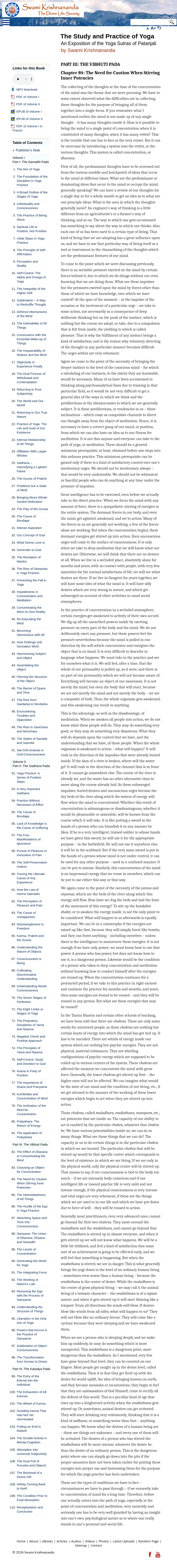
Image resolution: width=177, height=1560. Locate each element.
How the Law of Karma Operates (28, 892)
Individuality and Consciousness (28, 206)
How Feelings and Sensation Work (29, 644)
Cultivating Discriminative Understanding (27, 975)
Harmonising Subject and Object (31, 656)
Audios (76, 1541)
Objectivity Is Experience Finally (30, 364)
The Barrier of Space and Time (31, 690)
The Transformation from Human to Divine (32, 1359)
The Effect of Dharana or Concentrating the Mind (32, 1156)
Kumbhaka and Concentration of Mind (32, 1096)
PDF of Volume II (25, 104)
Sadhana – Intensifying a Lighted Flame (32, 467)
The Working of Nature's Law (27, 1282)
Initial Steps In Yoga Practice (30, 240)
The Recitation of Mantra (28, 559)
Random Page (148, 1541)
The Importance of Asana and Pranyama (32, 1085)
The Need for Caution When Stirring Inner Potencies (32, 1183)
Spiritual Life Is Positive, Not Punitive (32, 229)
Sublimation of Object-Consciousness (32, 1348)
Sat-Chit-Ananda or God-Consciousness (31, 752)
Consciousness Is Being (29, 961)
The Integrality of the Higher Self (31, 291)
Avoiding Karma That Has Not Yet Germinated (31, 1415)
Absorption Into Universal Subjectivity (32, 1452)
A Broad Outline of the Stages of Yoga (32, 194)
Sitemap (81, 1545)
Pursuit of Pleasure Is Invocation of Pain (32, 853)
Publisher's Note (28, 150)
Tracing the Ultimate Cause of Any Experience (31, 878)
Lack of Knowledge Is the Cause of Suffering (32, 825)
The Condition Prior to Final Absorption (32, 1498)
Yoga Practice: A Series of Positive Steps (29, 777)
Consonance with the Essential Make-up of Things (31, 339)
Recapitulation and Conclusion (30, 1509)
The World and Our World (30, 403)
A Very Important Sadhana (28, 791)
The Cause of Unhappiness (26, 915)
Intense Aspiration (29, 528)
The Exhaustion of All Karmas (31, 1394)
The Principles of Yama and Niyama (29, 1050)
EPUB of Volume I (26, 111)
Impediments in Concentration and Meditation (30, 596)
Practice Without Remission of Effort (30, 802)
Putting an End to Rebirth (29, 1428)
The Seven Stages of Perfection (31, 1000)
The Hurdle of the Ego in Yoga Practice (32, 1208)
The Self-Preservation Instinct (32, 864)
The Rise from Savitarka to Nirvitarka (32, 702)
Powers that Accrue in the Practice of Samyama (32, 1334)
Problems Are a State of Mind (32, 488)
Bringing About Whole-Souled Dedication (32, 499)
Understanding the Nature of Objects (30, 949)
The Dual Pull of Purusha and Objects (31, 1463)
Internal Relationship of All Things (31, 442)
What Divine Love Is (31, 542)
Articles (62, 1541)
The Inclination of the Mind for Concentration (31, 1110)
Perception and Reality (27, 263)
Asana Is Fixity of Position (29, 1073)
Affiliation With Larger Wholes (32, 453)
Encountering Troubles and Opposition (26, 715)
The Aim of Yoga (28, 169)
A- (148, 28)
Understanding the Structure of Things (30, 1309)
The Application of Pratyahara (29, 1135)
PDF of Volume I (25, 97)
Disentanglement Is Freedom (30, 926)
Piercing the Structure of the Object (32, 679)
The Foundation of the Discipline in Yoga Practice (32, 181)
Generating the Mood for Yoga (31, 1263)
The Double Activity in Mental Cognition (32, 1440)
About (33, 1541)
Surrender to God (29, 550)
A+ (153, 28)
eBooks (47, 1541)
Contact (96, 1545)
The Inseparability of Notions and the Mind (32, 353)
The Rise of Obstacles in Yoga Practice (32, 571)
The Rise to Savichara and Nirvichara (32, 729)
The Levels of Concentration (26, 1251)
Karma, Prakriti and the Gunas (30, 938)
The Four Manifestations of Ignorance (28, 839)
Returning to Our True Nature (32, 414)
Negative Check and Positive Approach (31, 1038)
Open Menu (6, 22)
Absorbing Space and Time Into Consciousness (32, 1222)
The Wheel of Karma (31, 1403)
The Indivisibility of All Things (32, 325)
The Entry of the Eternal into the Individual (28, 1380)
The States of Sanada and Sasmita (32, 741)
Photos (104, 1541)
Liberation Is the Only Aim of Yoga (32, 1320)
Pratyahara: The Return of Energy (28, 1123)
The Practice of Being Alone (32, 217)
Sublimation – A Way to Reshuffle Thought (31, 302)
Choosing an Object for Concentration (30, 1169)
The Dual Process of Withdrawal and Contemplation (31, 378)
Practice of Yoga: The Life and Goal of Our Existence (32, 428)
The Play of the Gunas (32, 509)
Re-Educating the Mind (29, 621)
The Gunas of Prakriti (32, 478)
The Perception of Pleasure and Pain (30, 903)
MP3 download (24, 89)
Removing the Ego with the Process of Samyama (30, 1295)
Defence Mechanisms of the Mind (32, 314)
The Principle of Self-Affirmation (31, 252)
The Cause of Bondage (26, 518)
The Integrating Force (32, 1272)
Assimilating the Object (28, 667)
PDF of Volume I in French (26, 128)
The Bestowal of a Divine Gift (29, 1475)
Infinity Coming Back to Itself (31, 1486)
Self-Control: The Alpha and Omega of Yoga (31, 277)
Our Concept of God (31, 535)
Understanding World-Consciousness (32, 988)
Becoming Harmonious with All (30, 633)
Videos (90, 1541)
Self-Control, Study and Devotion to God (31, 1061)
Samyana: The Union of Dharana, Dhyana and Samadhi (31, 1238)
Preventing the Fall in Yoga (31, 582)
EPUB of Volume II (27, 119)
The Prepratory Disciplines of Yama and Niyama (30, 1025)
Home (21, 1541)
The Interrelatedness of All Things (31, 1197)
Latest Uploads (123, 1541)
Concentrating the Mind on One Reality (31, 609)
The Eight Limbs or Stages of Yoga (30, 1011)
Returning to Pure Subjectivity (29, 391)
